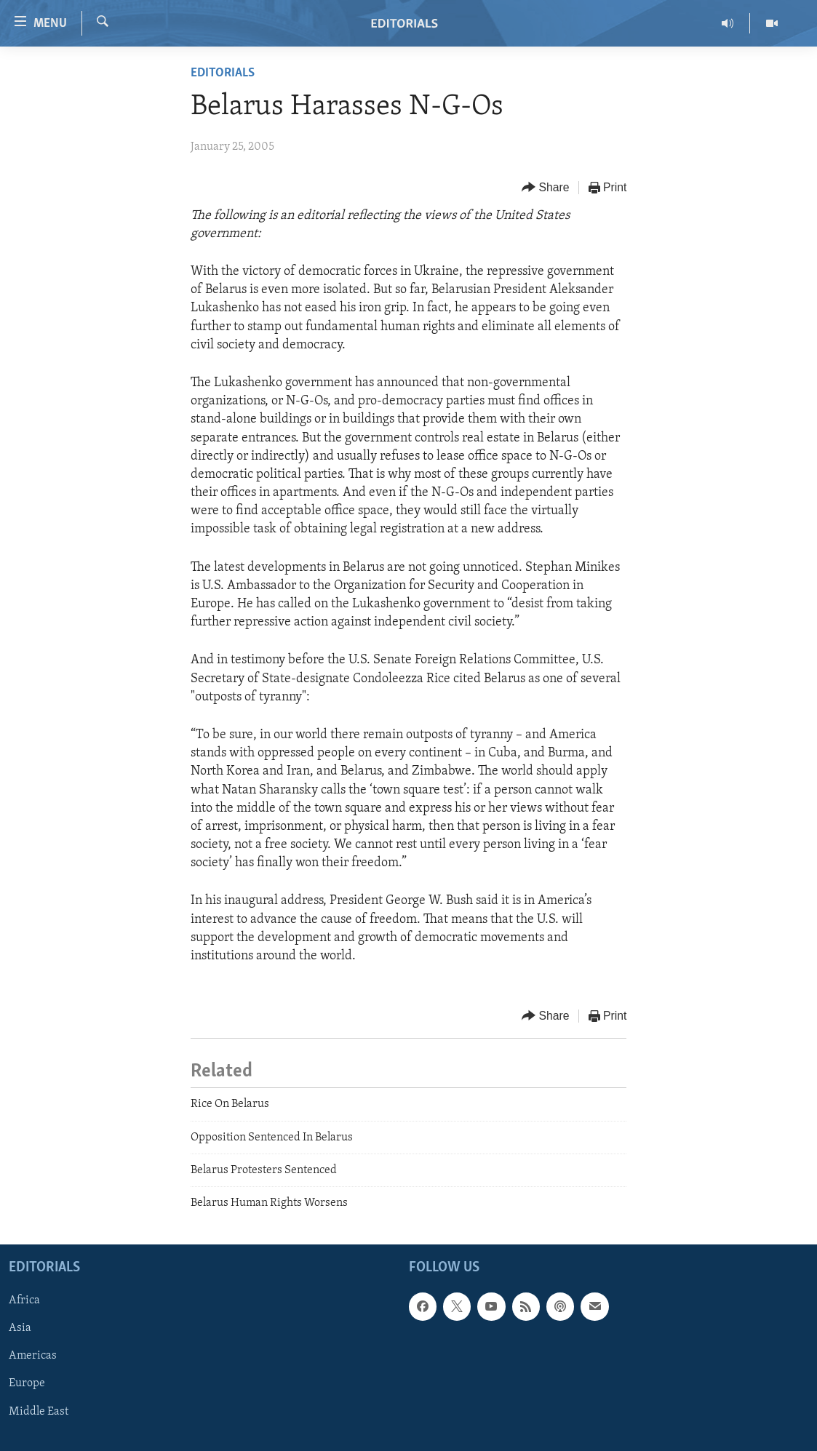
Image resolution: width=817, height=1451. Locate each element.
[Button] (546, 188)
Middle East (38, 1411)
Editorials (223, 73)
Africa (24, 1300)
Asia (20, 1328)
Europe (27, 1383)
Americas (33, 1356)
